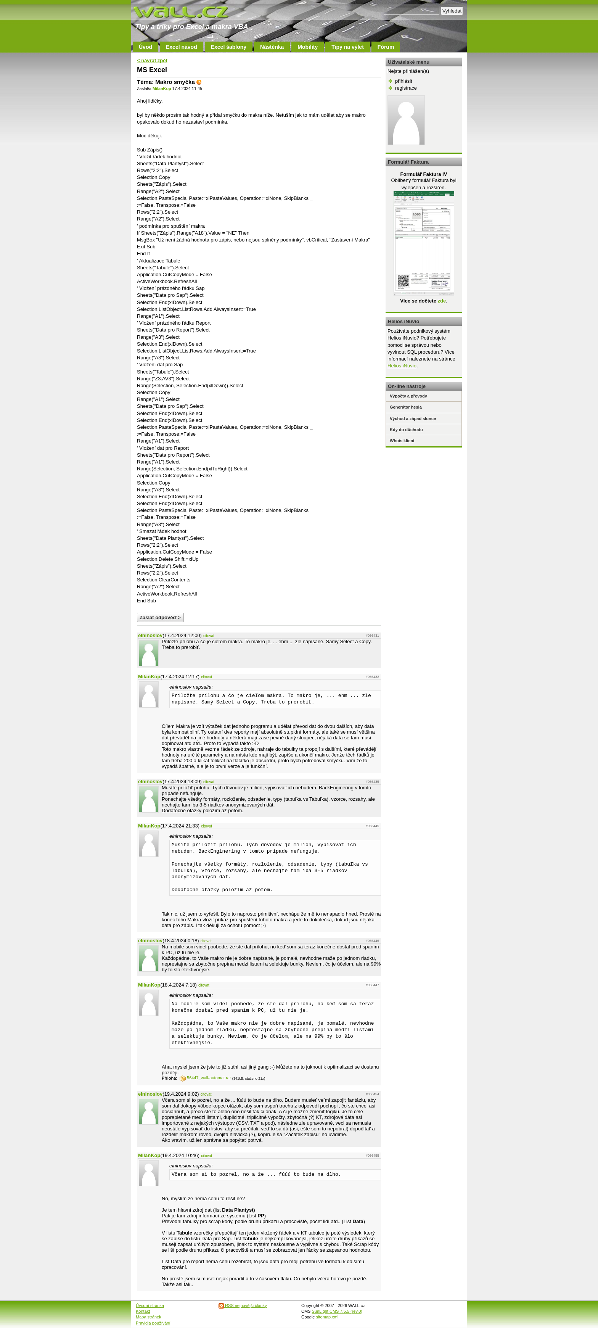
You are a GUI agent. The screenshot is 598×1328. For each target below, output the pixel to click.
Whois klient (402, 440)
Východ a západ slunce (413, 418)
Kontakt (143, 1311)
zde (441, 301)
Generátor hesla (406, 407)
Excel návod (181, 47)
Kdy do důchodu (406, 429)
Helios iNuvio (401, 366)
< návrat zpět (152, 60)
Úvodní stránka (150, 1305)
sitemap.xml (327, 1317)
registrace (406, 88)
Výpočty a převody (408, 396)
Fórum (386, 47)
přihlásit (403, 81)
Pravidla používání (153, 1323)
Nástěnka (272, 47)
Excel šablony (228, 47)
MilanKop (162, 88)
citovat (208, 636)
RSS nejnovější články (243, 1305)
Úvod (145, 47)
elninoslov (150, 635)
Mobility (307, 47)
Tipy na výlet (347, 47)
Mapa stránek (148, 1317)
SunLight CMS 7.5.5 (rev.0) (337, 1311)
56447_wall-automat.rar (205, 1077)
